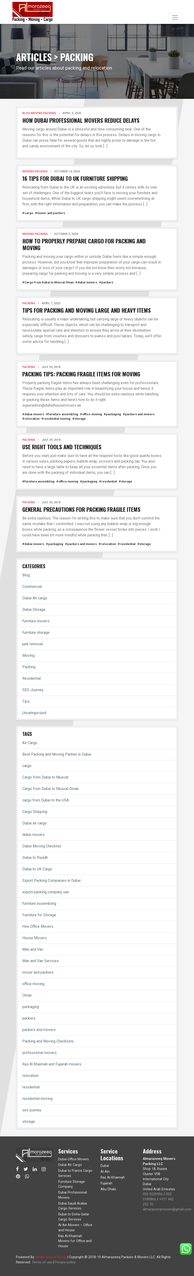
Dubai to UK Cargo (37, 869)
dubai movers (33, 834)
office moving (33, 984)
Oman (27, 995)
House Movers (34, 938)
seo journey (31, 1110)
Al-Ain (105, 1172)
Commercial (32, 586)
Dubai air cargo (34, 823)
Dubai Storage (34, 609)
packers (28, 1018)
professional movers (39, 1052)
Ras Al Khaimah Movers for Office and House (75, 1241)
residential (31, 1087)
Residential (31, 678)
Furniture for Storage (39, 915)
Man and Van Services (40, 961)
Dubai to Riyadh (35, 857)
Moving (28, 655)
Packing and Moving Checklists (48, 1041)
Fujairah (106, 1183)
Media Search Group (50, 1257)
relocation (30, 1075)
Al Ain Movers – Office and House (75, 1227)
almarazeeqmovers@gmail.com (167, 1209)
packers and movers (39, 1029)
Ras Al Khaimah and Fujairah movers (51, 1064)
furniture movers (35, 621)
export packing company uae (45, 892)
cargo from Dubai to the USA (45, 800)
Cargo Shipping (34, 811)
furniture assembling (39, 903)
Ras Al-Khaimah (113, 1178)
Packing (28, 667)
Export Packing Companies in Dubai (51, 880)
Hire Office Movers (37, 926)
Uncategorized (34, 713)
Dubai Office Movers (73, 1159)
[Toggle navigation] (175, 17)
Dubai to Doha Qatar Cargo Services (73, 1216)
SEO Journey (32, 690)
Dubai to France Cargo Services (75, 1173)
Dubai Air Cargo (70, 1165)
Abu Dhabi (108, 1189)
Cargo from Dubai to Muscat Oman (50, 788)
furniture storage (36, 632)
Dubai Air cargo (34, 598)
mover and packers (38, 972)
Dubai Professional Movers (72, 1195)
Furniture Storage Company (71, 1184)
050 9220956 (153, 1194)
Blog (26, 575)
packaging (30, 1007)
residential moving (37, 1098)
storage (28, 1121)
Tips (26, 701)
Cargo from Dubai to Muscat (45, 777)
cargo (26, 766)
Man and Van (32, 949)
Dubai (105, 1166)
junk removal (32, 644)
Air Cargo (29, 743)
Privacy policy (65, 1262)
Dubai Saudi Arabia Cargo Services (72, 1206)
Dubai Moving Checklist (41, 846)
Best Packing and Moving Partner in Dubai (56, 754)
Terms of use (42, 1262)
